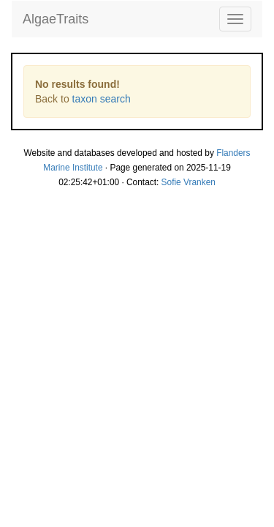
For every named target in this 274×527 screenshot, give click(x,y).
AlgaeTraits (55, 19)
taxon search (101, 99)
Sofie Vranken (188, 182)
